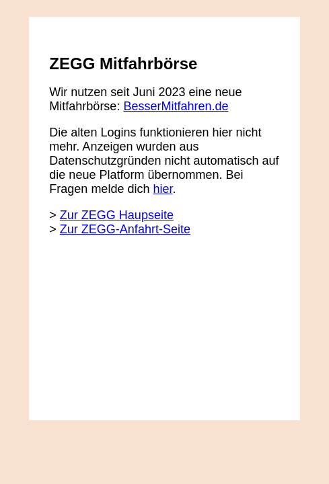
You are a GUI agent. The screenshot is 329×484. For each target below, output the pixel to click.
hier (162, 189)
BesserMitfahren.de (175, 106)
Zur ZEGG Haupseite (117, 215)
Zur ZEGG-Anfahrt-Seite (125, 229)
